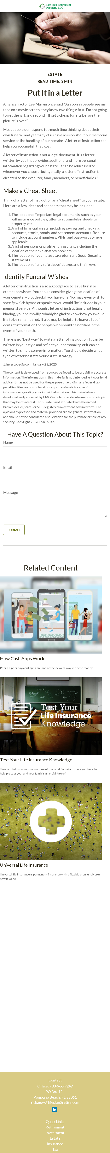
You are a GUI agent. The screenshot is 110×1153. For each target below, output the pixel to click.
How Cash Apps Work (22, 658)
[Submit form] (14, 530)
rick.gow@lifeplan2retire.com (55, 1102)
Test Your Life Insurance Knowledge (36, 759)
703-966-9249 (61, 1086)
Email (7, 467)
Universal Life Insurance (24, 865)
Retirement (55, 1127)
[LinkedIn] (54, 1109)
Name (8, 442)
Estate (55, 1138)
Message (10, 492)
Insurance (55, 1143)
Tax (55, 1149)
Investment (55, 1132)
